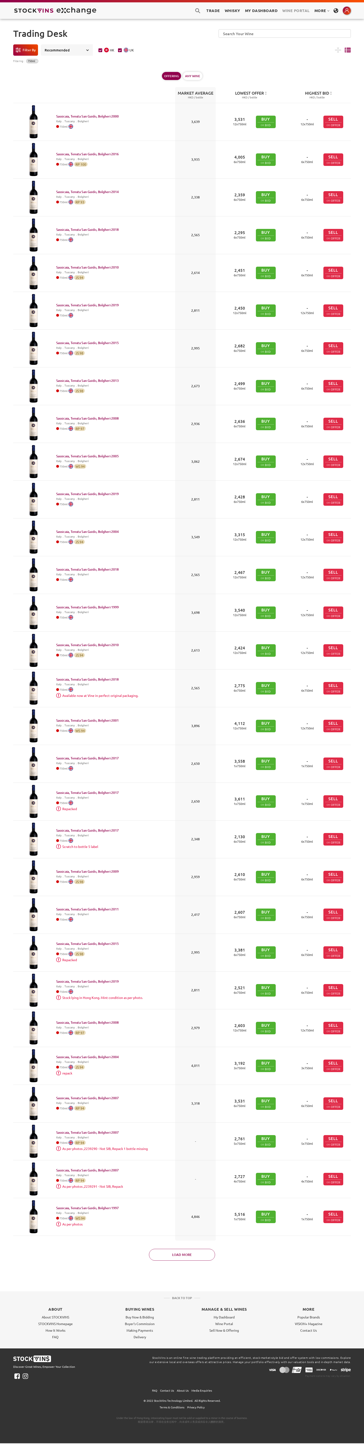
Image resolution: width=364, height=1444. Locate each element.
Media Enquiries (201, 1390)
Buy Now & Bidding (140, 1317)
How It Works (55, 1330)
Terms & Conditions (172, 1407)
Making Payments (140, 1330)
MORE (322, 10)
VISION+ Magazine (308, 1324)
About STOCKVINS (55, 1317)
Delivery (140, 1337)
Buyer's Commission (140, 1324)
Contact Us (308, 1330)
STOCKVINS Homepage (55, 1324)
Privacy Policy (196, 1407)
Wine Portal (295, 10)
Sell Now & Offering (224, 1330)
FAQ (55, 1337)
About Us (183, 1390)
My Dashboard (224, 1317)
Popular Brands (308, 1317)
